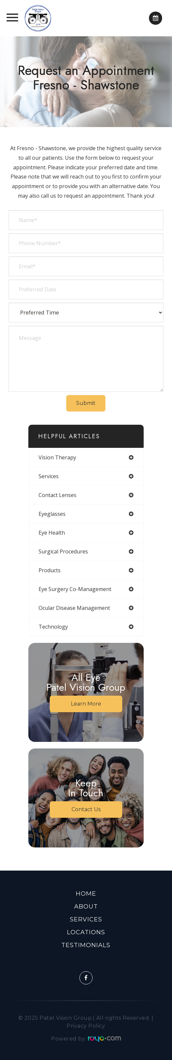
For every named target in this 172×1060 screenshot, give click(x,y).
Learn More (86, 704)
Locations (86, 932)
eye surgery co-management (75, 589)
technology (53, 626)
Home (86, 893)
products (50, 570)
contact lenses (57, 495)
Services (86, 919)
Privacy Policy (86, 1026)
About (86, 906)
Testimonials (85, 945)
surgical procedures (63, 551)
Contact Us (86, 809)
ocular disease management (74, 608)
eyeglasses (52, 513)
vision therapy (57, 457)
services (49, 476)
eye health (52, 532)
